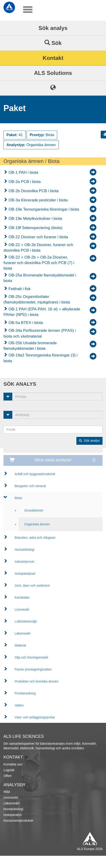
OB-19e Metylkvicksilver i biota (34, 218)
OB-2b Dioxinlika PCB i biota (33, 191)
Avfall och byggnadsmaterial (35, 474)
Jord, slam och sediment (32, 585)
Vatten (19, 705)
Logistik (8, 770)
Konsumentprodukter (18, 820)
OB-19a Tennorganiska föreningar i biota (43, 209)
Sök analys (52, 28)
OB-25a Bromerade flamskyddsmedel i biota (39, 278)
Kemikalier (22, 597)
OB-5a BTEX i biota (25, 323)
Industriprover (24, 561)
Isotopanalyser (25, 573)
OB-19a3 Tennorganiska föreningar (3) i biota (40, 358)
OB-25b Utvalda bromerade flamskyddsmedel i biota (30, 346)
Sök (53, 43)
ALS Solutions (53, 73)
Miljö (6, 792)
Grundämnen (33, 510)
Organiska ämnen (37, 524)
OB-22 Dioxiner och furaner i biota (37, 237)
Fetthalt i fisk (19, 289)
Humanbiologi (24, 549)
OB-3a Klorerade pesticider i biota (37, 200)
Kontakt (53, 58)
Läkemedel (23, 633)
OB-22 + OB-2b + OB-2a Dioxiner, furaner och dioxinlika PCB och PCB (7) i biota (38, 263)
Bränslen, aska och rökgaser (35, 537)
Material (20, 645)
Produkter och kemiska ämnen (36, 681)
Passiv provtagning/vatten (33, 669)
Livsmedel (22, 609)
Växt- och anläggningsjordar (35, 717)
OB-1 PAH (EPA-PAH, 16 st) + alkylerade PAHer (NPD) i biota (41, 312)
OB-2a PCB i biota (24, 181)
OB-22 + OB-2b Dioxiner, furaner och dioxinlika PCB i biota (38, 248)
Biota (18, 498)
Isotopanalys (12, 815)
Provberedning (25, 693)
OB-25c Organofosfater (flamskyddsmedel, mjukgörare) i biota (36, 299)
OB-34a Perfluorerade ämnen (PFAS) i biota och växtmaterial (39, 333)
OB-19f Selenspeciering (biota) (34, 228)
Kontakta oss (12, 764)
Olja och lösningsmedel (31, 657)
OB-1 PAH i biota (22, 172)
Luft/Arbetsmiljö (26, 621)
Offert (7, 776)
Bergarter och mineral (30, 486)
